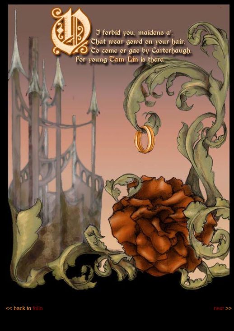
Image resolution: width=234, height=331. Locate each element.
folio (37, 308)
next (219, 308)
